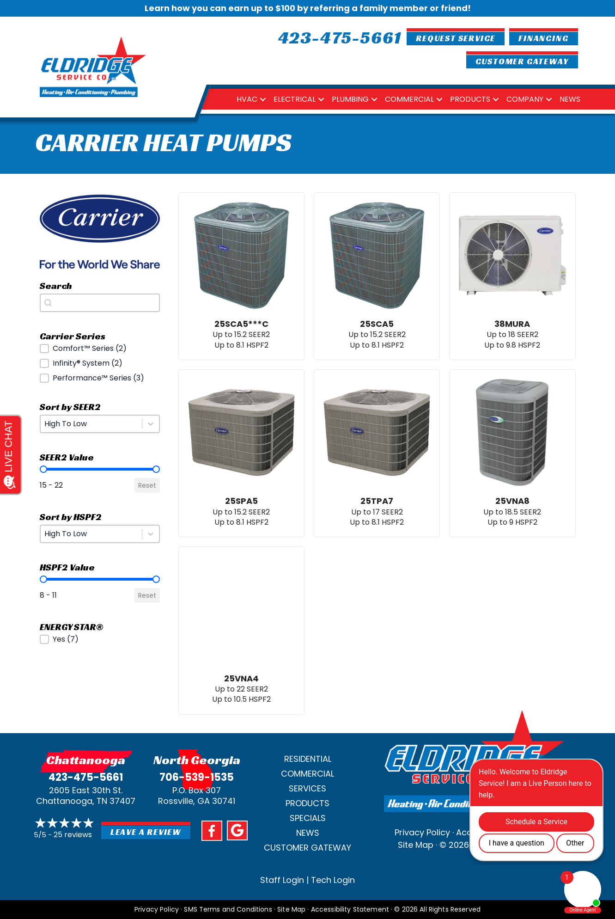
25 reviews (73, 834)
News (570, 99)
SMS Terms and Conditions (228, 909)
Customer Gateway (307, 847)
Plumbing (350, 99)
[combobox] (100, 303)
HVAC (247, 99)
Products (470, 99)
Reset (147, 485)
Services (307, 788)
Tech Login (333, 880)
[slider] (43, 469)
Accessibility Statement (350, 909)
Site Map (415, 845)
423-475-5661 (86, 777)
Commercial (409, 99)
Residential (307, 759)
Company (524, 99)
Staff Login (282, 880)
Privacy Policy (422, 832)
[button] (100, 348)
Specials (308, 818)
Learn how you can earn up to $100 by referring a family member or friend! (308, 8)
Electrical (295, 99)
